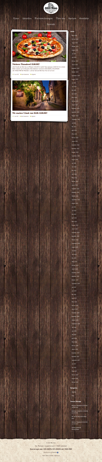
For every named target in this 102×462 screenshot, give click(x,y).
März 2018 (74, 342)
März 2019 (74, 302)
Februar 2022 (75, 181)
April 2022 (74, 174)
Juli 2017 (74, 364)
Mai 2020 (74, 258)
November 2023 (75, 112)
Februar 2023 (75, 138)
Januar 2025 (75, 65)
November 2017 (75, 356)
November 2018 (75, 316)
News (47, 455)
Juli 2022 (74, 163)
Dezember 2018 (75, 313)
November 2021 (75, 192)
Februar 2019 (75, 305)
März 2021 (74, 221)
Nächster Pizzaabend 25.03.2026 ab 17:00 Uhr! (79, 406)
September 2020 (76, 243)
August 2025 (75, 50)
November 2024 (75, 68)
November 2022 (75, 148)
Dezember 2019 (75, 273)
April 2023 (74, 130)
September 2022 (76, 156)
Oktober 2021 (75, 196)
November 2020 (75, 236)
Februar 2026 (75, 39)
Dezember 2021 (75, 189)
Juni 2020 (74, 254)
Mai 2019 (74, 294)
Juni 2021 (74, 210)
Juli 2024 (74, 83)
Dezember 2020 (75, 232)
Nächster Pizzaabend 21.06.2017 (26, 64)
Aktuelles (27, 18)
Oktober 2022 (75, 152)
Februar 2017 (75, 375)
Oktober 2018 (75, 320)
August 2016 (75, 378)
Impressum (57, 455)
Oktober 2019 (75, 280)
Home (16, 18)
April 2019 (74, 298)
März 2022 (74, 178)
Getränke (84, 18)
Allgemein (34, 74)
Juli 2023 (74, 123)
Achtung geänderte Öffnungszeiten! (76, 428)
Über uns (60, 18)
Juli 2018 (74, 327)
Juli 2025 (74, 54)
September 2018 (76, 324)
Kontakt (51, 24)
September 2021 (76, 200)
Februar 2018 (75, 345)
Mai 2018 (74, 335)
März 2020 (74, 262)
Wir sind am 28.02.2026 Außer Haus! (79, 417)
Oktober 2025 (75, 46)
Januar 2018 (75, 349)
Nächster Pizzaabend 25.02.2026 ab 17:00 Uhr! (80, 423)
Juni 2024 (74, 86)
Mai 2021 (74, 214)
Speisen (72, 18)
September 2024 (76, 75)
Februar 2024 (75, 101)
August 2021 (75, 203)
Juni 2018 (74, 331)
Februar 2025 (75, 61)
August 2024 (75, 79)
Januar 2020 (75, 269)
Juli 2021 (74, 207)
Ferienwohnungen (44, 18)
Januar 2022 (75, 185)
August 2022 (75, 159)
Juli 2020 (74, 251)
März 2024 (74, 97)
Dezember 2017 (75, 353)
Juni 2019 (74, 291)
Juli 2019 (74, 287)
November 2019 (75, 276)
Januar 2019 (75, 309)
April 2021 (74, 218)
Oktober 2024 (75, 72)
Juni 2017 (74, 367)
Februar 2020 (75, 265)
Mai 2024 (74, 90)
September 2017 (76, 360)
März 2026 (74, 35)
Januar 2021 (75, 229)
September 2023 (76, 119)
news (73, 396)
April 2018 (74, 338)
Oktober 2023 (75, 116)
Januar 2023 (75, 141)
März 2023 (74, 134)
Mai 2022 (74, 170)
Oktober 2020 (75, 240)
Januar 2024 (75, 105)
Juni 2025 (74, 57)
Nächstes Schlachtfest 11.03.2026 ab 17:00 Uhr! (80, 412)
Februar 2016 (75, 382)
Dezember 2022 (75, 145)
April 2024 (74, 94)
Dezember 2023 (75, 108)
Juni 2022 (74, 167)
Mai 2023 (74, 127)
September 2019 (76, 283)
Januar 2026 (75, 43)
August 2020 (75, 247)
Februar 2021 (75, 225)
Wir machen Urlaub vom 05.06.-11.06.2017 (29, 113)
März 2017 (74, 371)
